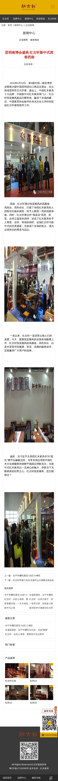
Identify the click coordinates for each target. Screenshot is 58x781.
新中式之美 (9, 608)
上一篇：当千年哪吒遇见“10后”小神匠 (22, 575)
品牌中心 (17, 18)
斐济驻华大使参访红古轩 (41, 608)
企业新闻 (23, 40)
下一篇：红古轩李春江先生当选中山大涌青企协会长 (29, 580)
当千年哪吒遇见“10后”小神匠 (19, 625)
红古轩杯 (52, 18)
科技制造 (40, 18)
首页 (10, 25)
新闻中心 (29, 18)
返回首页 (7, 778)
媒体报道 (34, 40)
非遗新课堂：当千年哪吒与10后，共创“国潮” (26, 630)
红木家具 (44, 768)
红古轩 (5, 18)
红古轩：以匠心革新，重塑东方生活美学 (24, 634)
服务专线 (36, 778)
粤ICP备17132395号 (19, 768)
